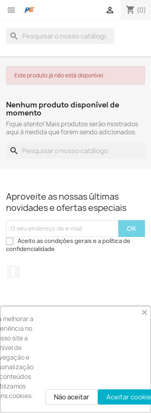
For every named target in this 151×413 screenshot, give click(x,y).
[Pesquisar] (60, 36)
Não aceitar (71, 397)
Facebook (13, 271)
